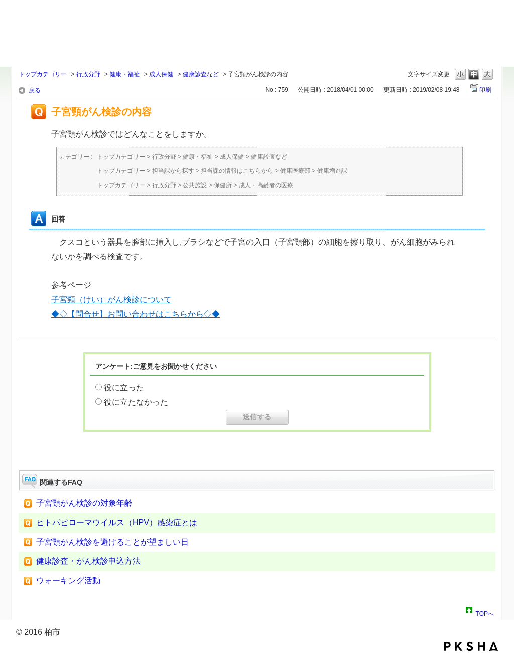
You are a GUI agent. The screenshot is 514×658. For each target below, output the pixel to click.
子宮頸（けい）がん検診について (111, 299)
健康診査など (201, 74)
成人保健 (161, 74)
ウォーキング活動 (68, 580)
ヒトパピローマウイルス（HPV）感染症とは (116, 522)
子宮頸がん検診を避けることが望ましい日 (112, 542)
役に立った (124, 387)
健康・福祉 (124, 74)
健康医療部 (295, 170)
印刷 (485, 89)
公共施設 (195, 185)
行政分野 (88, 74)
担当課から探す (173, 170)
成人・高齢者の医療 (266, 185)
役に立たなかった (136, 402)
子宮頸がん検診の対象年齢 (84, 503)
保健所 (223, 185)
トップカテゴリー (43, 74)
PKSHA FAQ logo (471, 646)
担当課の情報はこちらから (237, 170)
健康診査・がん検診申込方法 (88, 561)
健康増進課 (332, 170)
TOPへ (485, 612)
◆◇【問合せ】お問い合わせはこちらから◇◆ (135, 314)
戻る (35, 90)
